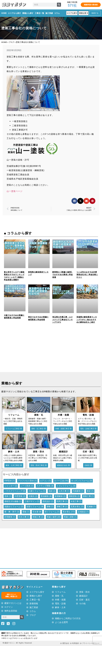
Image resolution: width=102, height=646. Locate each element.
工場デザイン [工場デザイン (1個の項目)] (31, 501)
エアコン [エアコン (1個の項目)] (45, 480)
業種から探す (27, 13)
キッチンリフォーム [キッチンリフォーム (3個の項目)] (81, 480)
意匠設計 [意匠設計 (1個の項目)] (47, 501)
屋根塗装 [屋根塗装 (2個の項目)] (74, 496)
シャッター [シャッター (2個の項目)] (10, 486)
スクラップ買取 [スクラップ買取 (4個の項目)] (45, 486)
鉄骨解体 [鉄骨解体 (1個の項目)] (9, 517)
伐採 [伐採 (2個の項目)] (51, 491)
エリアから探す (14, 13)
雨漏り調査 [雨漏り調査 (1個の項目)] (70, 517)
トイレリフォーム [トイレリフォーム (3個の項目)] (66, 486)
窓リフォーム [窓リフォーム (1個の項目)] (52, 512)
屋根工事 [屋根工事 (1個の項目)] (88, 496)
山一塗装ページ (14, 191)
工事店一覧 (39, 13)
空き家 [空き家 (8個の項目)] (37, 512)
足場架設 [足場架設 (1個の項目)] (83, 512)
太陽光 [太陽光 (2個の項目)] (33, 496)
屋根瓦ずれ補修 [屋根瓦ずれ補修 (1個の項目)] (12, 501)
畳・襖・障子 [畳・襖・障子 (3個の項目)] (11, 512)
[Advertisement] (25, 352)
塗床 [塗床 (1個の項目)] (7, 496)
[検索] (59, 5)
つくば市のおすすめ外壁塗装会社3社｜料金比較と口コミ (87, 274)
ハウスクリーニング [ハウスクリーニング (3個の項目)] (14, 491)
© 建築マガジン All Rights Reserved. (17, 643)
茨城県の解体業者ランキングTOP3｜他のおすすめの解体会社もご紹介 (86, 319)
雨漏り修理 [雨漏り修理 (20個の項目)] (54, 517)
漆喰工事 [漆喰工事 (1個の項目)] (62, 506)
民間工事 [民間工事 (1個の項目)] (62, 501)
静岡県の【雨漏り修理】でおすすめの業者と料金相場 (62, 274)
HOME (4, 13)
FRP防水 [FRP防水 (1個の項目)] (9, 480)
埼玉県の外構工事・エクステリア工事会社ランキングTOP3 (62, 319)
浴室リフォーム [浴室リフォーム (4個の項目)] (34, 506)
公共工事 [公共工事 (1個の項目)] (64, 491)
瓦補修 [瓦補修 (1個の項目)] (91, 506)
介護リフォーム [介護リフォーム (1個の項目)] (36, 491)
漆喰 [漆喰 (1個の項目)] (49, 506)
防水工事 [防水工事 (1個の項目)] (23, 517)
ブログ (11, 42)
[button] (74, 201)
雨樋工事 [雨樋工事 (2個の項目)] (38, 517)
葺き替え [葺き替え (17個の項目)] (69, 512)
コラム (57, 13)
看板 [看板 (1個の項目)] (25, 512)
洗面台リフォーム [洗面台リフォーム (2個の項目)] (13, 506)
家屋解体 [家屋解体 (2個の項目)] (60, 496)
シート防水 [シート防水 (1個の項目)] (26, 486)
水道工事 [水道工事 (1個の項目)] (76, 501)
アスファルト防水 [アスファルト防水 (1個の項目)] (27, 480)
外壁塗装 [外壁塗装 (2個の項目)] (19, 496)
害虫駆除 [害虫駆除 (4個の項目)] (46, 496)
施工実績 (49, 13)
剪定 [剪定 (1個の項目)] (90, 491)
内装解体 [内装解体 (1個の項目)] (78, 491)
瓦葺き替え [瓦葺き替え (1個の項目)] (77, 506)
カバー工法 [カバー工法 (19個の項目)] (61, 480)
